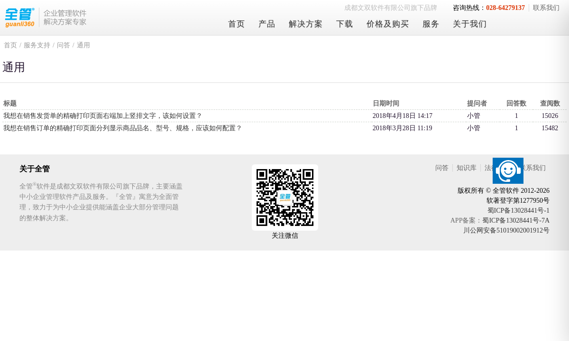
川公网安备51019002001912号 (506, 230)
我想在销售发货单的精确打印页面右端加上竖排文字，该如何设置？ (102, 115)
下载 (344, 23)
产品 (266, 23)
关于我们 (470, 23)
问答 (63, 45)
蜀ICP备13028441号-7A (516, 220)
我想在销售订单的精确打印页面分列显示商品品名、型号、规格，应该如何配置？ (122, 128)
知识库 (467, 167)
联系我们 (546, 7)
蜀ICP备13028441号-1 (518, 210)
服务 (431, 23)
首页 (236, 23)
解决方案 (306, 23)
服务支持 (37, 45)
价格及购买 (388, 23)
